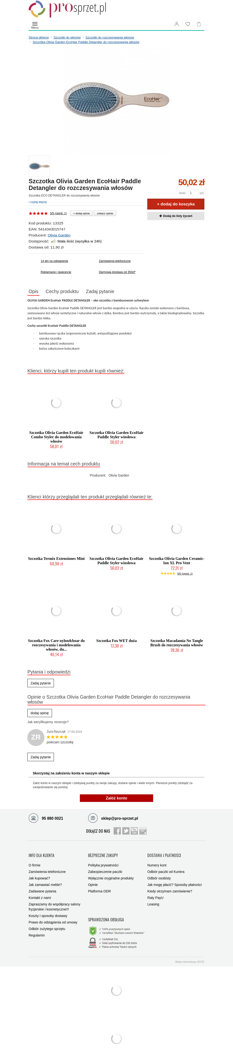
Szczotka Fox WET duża (116, 641)
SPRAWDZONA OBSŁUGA (106, 913)
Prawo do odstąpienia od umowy (53, 918)
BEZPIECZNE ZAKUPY (103, 853)
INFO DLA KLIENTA (41, 853)
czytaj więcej (38, 202)
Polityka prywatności (103, 861)
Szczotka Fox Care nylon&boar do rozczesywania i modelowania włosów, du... (56, 645)
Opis (35, 291)
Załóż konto (116, 799)
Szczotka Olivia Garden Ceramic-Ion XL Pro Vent (177, 561)
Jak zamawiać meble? (45, 881)
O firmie (34, 861)
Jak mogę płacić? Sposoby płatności (174, 881)
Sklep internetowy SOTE (189, 952)
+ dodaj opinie (81, 213)
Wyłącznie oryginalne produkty (111, 874)
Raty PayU (155, 894)
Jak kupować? (39, 874)
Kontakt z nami (40, 894)
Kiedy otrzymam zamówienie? (169, 887)
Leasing (153, 900)
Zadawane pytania (42, 887)
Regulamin (37, 931)
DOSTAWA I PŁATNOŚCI (164, 853)
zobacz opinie (105, 213)
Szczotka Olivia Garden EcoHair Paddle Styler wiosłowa (116, 436)
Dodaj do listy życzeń (175, 216)
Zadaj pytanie (108, 291)
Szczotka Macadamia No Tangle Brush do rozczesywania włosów (176, 643)
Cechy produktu (67, 291)
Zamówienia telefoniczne (115, 261)
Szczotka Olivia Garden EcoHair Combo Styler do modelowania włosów (56, 438)
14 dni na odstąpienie (54, 261)
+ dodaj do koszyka (175, 204)
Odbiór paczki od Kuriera (165, 868)
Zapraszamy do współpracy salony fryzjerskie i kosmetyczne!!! (54, 902)
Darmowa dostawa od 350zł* (117, 272)
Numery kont (156, 861)
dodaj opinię (40, 714)
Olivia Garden (59, 235)
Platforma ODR (99, 887)
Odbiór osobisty (159, 874)
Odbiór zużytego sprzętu (47, 925)
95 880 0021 (46, 818)
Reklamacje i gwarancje (56, 272)
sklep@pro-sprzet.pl (113, 818)
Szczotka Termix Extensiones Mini (56, 559)
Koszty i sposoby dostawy (48, 912)
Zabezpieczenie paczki (105, 868)
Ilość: (182, 193)
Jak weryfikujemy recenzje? (48, 723)
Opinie (93, 881)
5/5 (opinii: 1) (58, 213)
